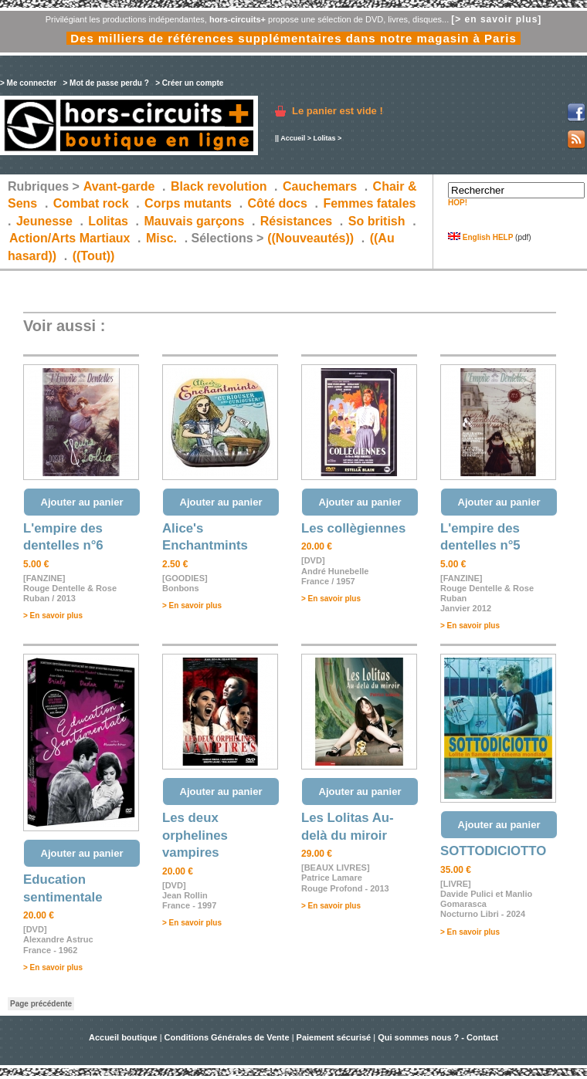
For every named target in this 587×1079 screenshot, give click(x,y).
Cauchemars (320, 186)
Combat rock (91, 203)
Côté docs (277, 203)
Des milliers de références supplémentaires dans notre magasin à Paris (293, 38)
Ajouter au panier (82, 502)
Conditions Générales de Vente (227, 1037)
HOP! (457, 202)
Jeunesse (44, 221)
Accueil (292, 138)
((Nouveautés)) (310, 238)
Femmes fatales (369, 203)
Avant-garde (119, 186)
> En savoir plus (53, 615)
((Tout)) (94, 255)
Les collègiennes (353, 528)
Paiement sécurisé (334, 1037)
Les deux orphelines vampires (195, 835)
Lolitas (324, 138)
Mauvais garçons (194, 221)
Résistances (296, 221)
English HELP (480, 237)
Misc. (161, 238)
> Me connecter (28, 83)
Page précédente (41, 1004)
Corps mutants (189, 203)
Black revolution (218, 186)
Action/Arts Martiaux (69, 238)
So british (376, 221)
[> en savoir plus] (496, 19)
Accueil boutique (124, 1037)
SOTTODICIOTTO (493, 851)
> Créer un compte (189, 83)
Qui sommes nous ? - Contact (438, 1037)
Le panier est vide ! (337, 111)
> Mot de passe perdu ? (105, 83)
